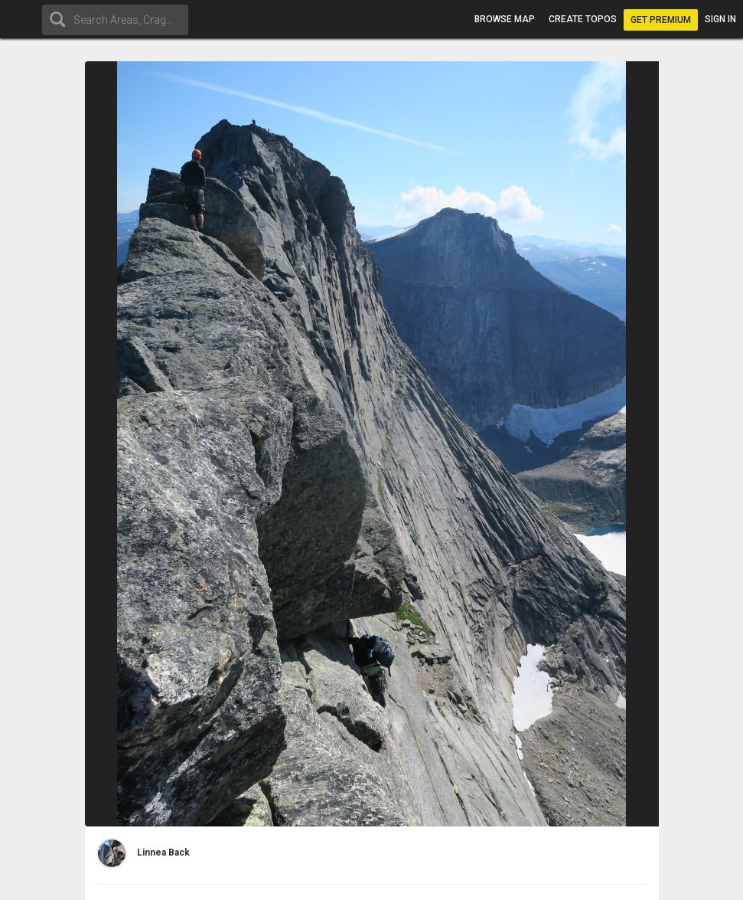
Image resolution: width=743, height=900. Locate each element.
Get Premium (661, 20)
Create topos (583, 19)
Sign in (720, 19)
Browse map (504, 19)
